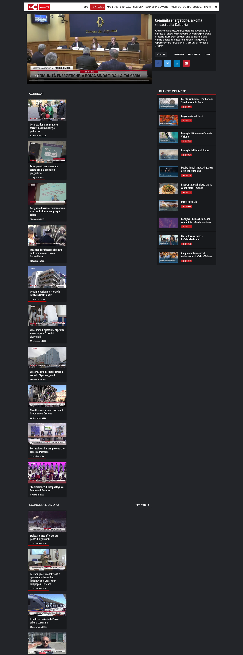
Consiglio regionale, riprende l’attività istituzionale (45, 293)
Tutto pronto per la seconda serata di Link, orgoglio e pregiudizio (44, 170)
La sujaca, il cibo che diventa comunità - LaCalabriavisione (196, 220)
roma (207, 54)
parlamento (194, 54)
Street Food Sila (189, 202)
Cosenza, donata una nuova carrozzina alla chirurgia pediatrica (44, 128)
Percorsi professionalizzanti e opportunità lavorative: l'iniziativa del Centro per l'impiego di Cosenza (45, 579)
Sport (207, 7)
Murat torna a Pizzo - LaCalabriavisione (192, 237)
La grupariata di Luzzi (192, 116)
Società (197, 7)
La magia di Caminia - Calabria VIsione (196, 134)
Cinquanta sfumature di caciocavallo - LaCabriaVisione (196, 254)
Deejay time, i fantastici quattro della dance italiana (197, 169)
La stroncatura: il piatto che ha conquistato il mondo (196, 186)
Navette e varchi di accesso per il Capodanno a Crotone (46, 411)
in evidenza (179, 54)
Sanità (187, 7)
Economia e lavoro (156, 7)
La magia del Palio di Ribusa (195, 150)
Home (85, 7)
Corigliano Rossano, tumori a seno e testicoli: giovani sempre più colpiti (47, 211)
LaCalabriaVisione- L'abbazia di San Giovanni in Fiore (197, 100)
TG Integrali (97, 7)
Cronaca (125, 7)
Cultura (138, 7)
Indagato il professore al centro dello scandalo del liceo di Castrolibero (46, 253)
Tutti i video (143, 504)
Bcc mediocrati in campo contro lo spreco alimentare (47, 450)
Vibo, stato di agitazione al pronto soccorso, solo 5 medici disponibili (47, 333)
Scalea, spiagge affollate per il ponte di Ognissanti (45, 537)
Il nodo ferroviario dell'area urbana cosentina (44, 620)
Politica (176, 7)
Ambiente (112, 7)
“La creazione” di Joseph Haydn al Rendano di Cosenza (47, 488)
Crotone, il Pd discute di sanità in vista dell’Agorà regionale (46, 373)
